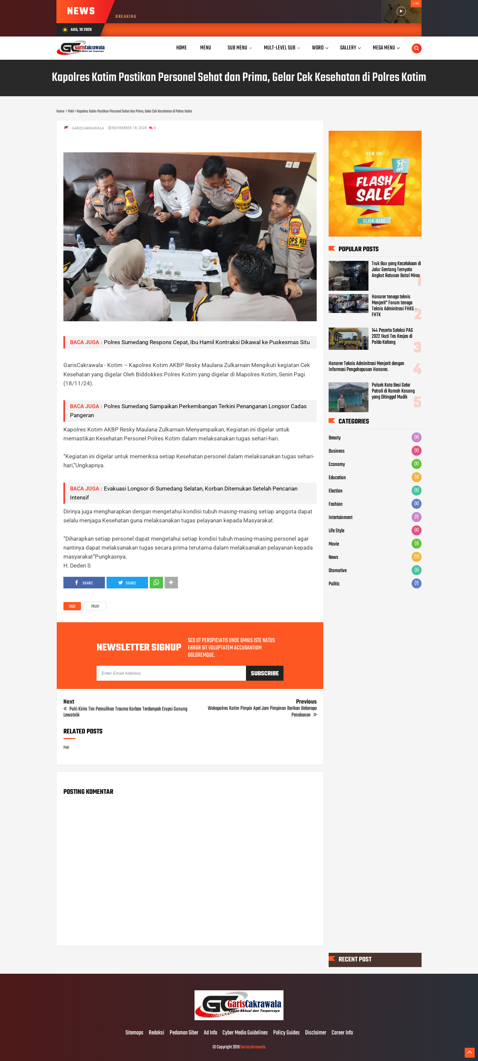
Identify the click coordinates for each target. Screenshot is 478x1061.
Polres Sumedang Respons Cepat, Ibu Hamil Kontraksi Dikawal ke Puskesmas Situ (207, 342)
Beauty (335, 438)
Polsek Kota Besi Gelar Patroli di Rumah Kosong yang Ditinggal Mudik (393, 391)
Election (336, 491)
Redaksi (156, 1033)
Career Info (342, 1033)
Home (181, 47)
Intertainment (341, 517)
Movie (334, 544)
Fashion (336, 504)
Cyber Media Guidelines (245, 1033)
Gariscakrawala (253, 1047)
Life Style (336, 531)
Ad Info (210, 1033)
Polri (95, 606)
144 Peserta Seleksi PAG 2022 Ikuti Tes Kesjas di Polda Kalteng (392, 336)
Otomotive (338, 571)
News (333, 557)
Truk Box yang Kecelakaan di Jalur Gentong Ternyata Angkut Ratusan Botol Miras (396, 270)
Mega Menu (384, 47)
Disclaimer (315, 1033)
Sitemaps (134, 1033)
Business (337, 451)
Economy (337, 464)
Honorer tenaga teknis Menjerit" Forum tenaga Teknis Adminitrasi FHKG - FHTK (394, 306)
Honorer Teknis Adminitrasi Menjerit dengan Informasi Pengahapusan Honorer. (366, 366)
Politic (334, 584)
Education (337, 478)
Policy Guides (286, 1033)
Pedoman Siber (184, 1033)
